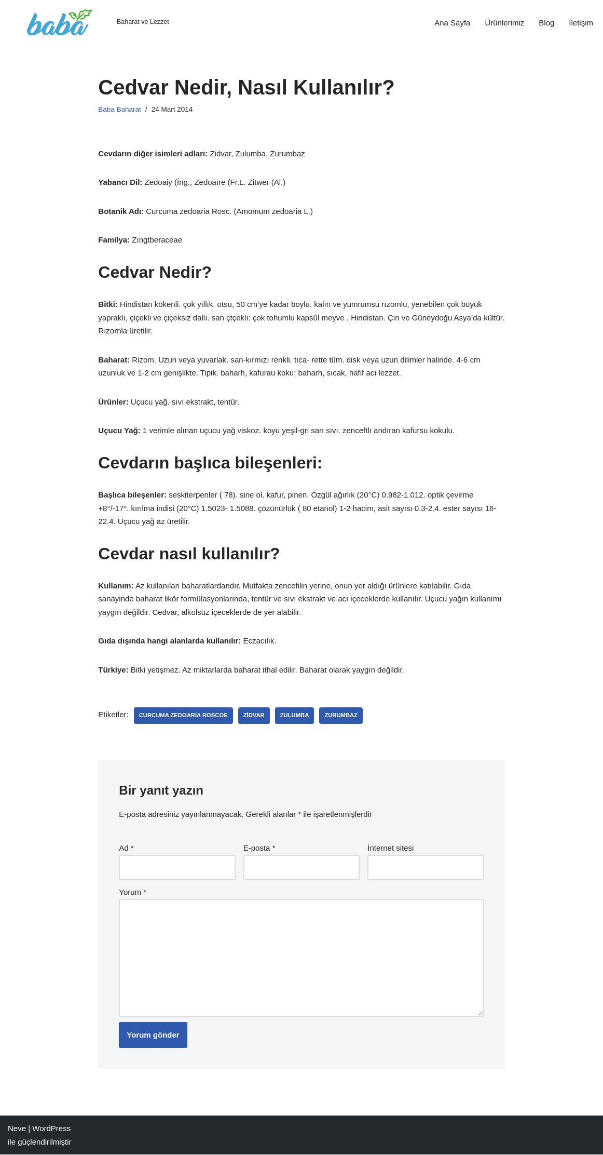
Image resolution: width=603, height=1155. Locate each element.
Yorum (132, 892)
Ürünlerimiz (504, 22)
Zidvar (254, 716)
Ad (126, 847)
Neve (17, 1128)
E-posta (259, 847)
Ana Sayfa (452, 22)
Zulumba (294, 716)
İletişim (581, 22)
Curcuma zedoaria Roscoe (183, 716)
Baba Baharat (119, 109)
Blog (546, 22)
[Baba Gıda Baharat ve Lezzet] (88, 22)
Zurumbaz (341, 716)
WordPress (51, 1128)
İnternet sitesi (390, 847)
